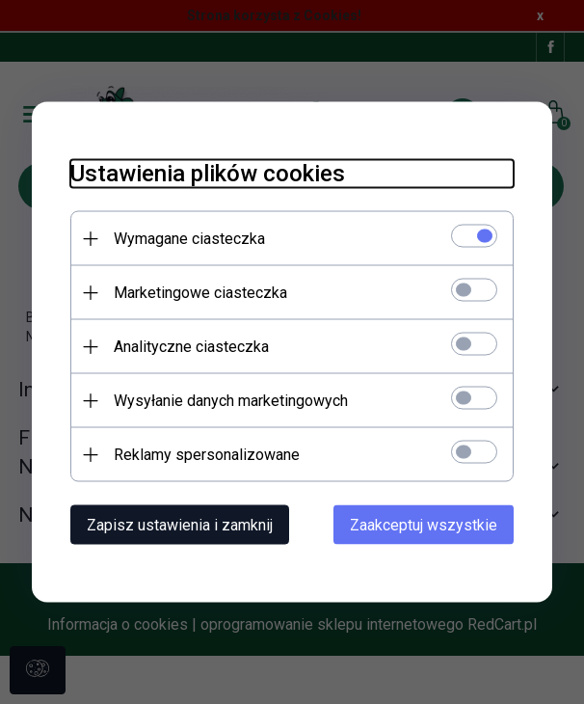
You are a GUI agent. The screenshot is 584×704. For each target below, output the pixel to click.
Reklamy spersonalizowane (207, 455)
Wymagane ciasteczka (189, 239)
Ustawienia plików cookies (207, 173)
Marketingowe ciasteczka (200, 293)
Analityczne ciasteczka (191, 347)
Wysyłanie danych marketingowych (231, 401)
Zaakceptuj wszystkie (423, 525)
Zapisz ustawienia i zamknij (180, 525)
